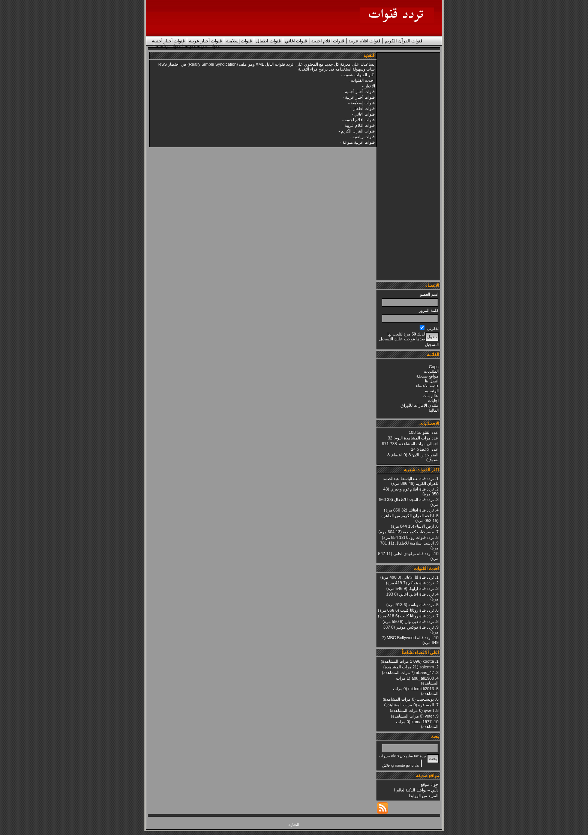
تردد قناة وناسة (421, 604)
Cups (434, 366)
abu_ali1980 (422, 678)
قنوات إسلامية (239, 41)
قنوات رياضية (168, 46)
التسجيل (432, 344)
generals (412, 765)
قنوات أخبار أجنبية (168, 41)
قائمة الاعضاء (427, 386)
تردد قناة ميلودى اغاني (412, 553)
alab (395, 756)
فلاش (386, 765)
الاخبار (370, 86)
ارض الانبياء (424, 526)
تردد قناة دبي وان (419, 621)
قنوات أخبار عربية (205, 41)
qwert (429, 710)
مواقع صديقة (427, 376)
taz (416, 756)
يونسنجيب (425, 699)
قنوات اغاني (296, 41)
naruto (400, 765)
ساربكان (406, 756)
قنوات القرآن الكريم (404, 41)
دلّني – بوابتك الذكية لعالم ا (416, 790)
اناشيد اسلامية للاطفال (414, 543)
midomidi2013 (421, 688)
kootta (428, 661)
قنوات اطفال (268, 41)
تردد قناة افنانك (421, 510)
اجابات (433, 400)
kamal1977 (421, 721)
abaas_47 (425, 672)
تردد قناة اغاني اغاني (416, 594)
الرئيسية (432, 390)
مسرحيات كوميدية (418, 532)
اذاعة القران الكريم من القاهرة (407, 515)
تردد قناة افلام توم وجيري (412, 489)
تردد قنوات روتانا (420, 537)
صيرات (384, 756)
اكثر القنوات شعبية (359, 74)
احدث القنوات (363, 80)
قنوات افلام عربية (364, 41)
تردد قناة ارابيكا (421, 588)
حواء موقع (429, 784)
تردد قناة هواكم (421, 583)
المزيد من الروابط (423, 795)
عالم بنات (430, 395)
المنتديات (431, 371)
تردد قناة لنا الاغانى (418, 577)
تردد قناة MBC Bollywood (409, 637)
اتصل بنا (431, 381)
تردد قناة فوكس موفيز (415, 627)
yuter (429, 716)
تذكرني (429, 328)
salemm (427, 667)
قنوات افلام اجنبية (327, 41)
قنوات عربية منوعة (202, 46)
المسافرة (426, 705)
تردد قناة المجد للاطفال (414, 499)
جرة (423, 756)
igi (392, 765)
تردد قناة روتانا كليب (417, 610)
